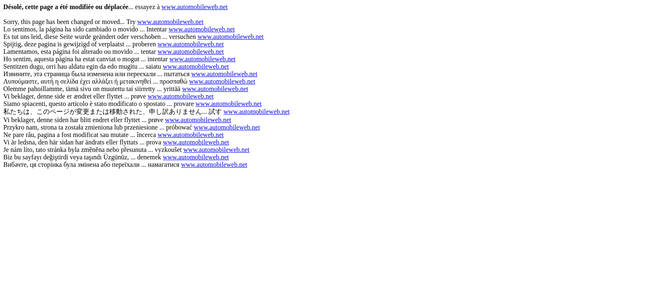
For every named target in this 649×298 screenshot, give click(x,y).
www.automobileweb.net (194, 6)
